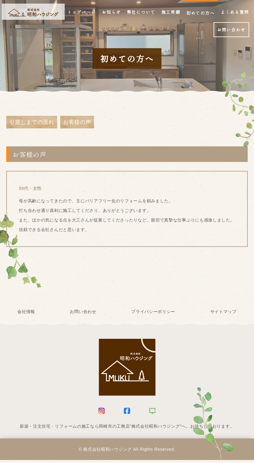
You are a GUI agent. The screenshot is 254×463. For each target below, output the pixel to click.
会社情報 (26, 314)
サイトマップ (223, 314)
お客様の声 (77, 124)
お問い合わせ (83, 314)
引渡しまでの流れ (31, 124)
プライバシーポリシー (153, 314)
